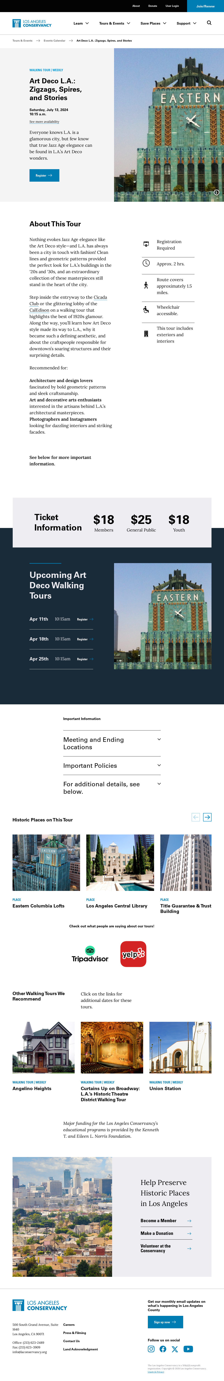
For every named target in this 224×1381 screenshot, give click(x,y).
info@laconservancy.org (29, 1352)
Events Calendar (54, 40)
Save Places (150, 23)
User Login (172, 5)
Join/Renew (205, 6)
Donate (152, 5)
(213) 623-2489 (33, 1343)
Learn (78, 23)
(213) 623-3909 (29, 1347)
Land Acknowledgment (80, 1349)
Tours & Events (111, 23)
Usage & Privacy (156, 1371)
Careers (69, 1325)
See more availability (44, 122)
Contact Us (71, 1341)
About (136, 5)
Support (183, 23)
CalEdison (39, 310)
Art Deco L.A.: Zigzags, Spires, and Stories (104, 40)
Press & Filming (74, 1333)
